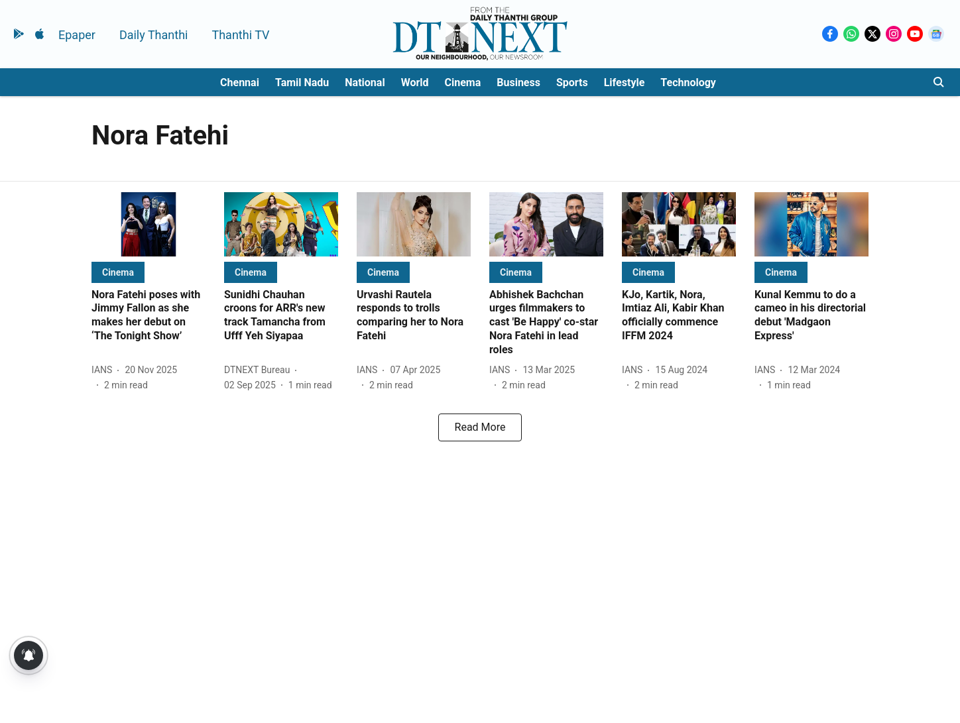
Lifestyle (624, 82)
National (365, 82)
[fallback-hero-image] (148, 224)
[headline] (148, 315)
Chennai (239, 82)
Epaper (76, 35)
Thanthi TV (240, 35)
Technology (688, 82)
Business (518, 82)
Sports (572, 82)
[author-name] (104, 370)
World (415, 82)
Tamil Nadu (302, 82)
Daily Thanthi (153, 35)
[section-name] (118, 272)
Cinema (463, 82)
